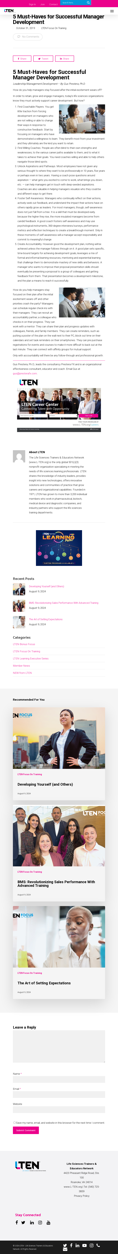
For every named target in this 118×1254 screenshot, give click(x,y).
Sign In (32, 4)
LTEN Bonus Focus (24, 644)
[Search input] (74, 2)
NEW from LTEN (22, 672)
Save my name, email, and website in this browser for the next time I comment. (60, 1122)
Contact (53, 4)
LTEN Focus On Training (53, 28)
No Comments (27, 36)
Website (17, 1104)
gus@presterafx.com (25, 373)
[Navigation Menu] (112, 11)
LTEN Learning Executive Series (31, 658)
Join (42, 4)
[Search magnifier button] (88, 2)
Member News (21, 665)
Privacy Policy (81, 1195)
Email (17, 1088)
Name (17, 1073)
